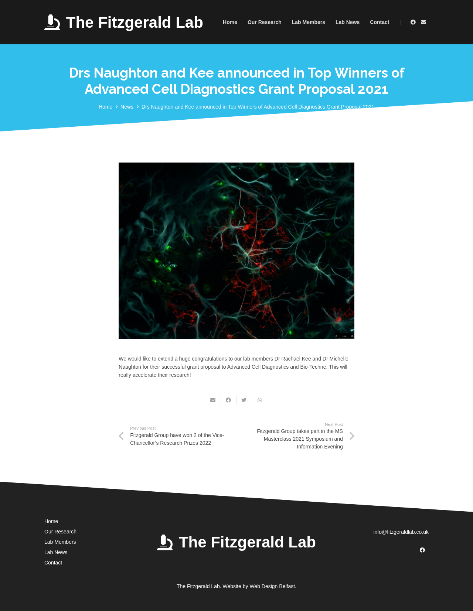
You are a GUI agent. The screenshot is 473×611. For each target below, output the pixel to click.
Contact (53, 563)
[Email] (423, 22)
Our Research (60, 532)
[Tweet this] (244, 400)
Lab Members (60, 542)
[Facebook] (413, 22)
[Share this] (228, 400)
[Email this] (213, 400)
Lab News (55, 552)
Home (51, 521)
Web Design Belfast (272, 586)
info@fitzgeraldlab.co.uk (401, 532)
